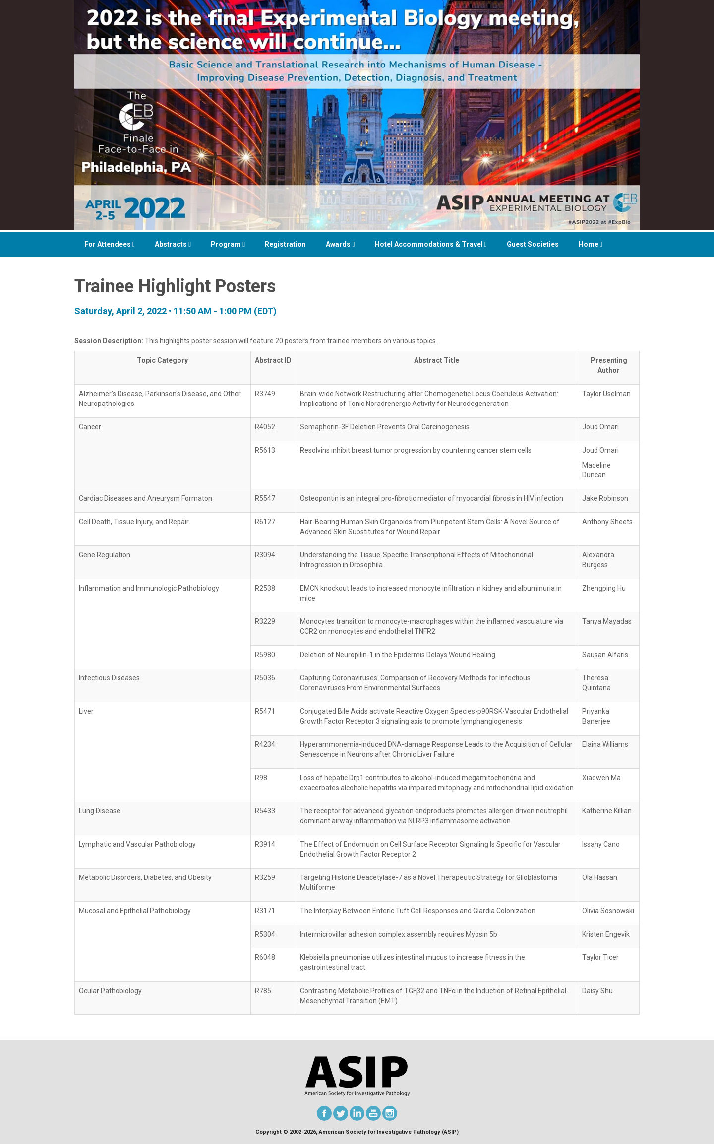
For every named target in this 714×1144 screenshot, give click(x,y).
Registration (285, 244)
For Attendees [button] (109, 244)
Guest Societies (533, 244)
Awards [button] (340, 244)
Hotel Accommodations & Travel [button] (431, 244)
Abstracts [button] (173, 244)
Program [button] (228, 244)
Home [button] (590, 244)
